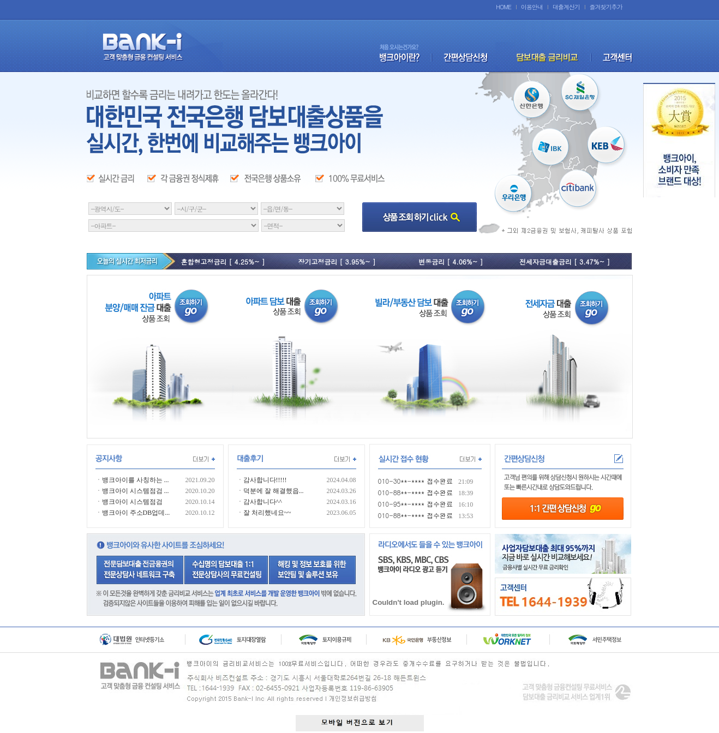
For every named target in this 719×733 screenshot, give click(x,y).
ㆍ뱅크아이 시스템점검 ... (132, 491)
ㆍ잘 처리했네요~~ (264, 512)
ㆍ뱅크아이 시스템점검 (129, 502)
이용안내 (532, 7)
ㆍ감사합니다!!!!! (262, 480)
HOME (503, 7)
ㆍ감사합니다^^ (259, 502)
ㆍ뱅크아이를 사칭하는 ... (132, 480)
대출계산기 (566, 7)
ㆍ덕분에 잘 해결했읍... (270, 491)
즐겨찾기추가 (606, 7)
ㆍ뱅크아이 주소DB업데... (132, 512)
